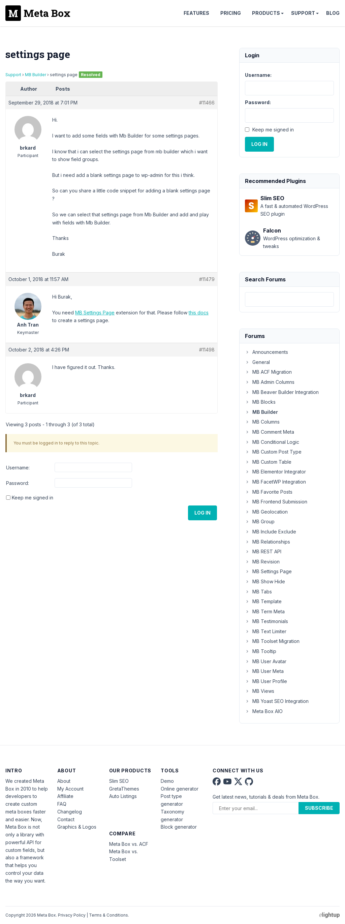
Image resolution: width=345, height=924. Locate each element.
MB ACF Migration (268, 372)
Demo (167, 781)
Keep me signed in (32, 497)
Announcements (266, 352)
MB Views (259, 691)
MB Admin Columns (269, 382)
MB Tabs (258, 591)
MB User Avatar (265, 661)
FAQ (61, 804)
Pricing (230, 13)
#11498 (207, 349)
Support (303, 13)
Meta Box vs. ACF (128, 844)
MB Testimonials (266, 621)
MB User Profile (266, 681)
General (257, 362)
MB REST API (263, 551)
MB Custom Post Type (273, 452)
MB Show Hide (265, 581)
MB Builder (35, 74)
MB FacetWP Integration (275, 482)
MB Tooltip (260, 651)
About (63, 781)
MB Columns (262, 422)
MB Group (260, 521)
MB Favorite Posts (268, 492)
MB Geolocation (266, 512)
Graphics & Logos (76, 827)
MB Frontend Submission (276, 501)
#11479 (207, 279)
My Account (70, 789)
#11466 (207, 102)
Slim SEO (119, 781)
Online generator (179, 789)
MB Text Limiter (265, 631)
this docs (199, 312)
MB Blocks (260, 402)
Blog (333, 13)
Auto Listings (123, 796)
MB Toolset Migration (272, 641)
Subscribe (319, 808)
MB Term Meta (265, 611)
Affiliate (65, 796)
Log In (202, 513)
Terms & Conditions (108, 915)
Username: (18, 467)
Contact (65, 819)
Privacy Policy (72, 915)
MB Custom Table (268, 462)
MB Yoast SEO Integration (277, 701)
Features (196, 13)
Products (266, 13)
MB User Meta (264, 671)
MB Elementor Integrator (275, 471)
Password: (17, 483)
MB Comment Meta (269, 432)
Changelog (69, 811)
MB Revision (262, 561)
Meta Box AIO (264, 711)
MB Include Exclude (270, 531)
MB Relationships (267, 542)
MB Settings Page (95, 312)
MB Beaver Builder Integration (282, 392)
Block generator (179, 827)
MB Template (263, 601)
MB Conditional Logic (272, 442)
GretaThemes (124, 789)
